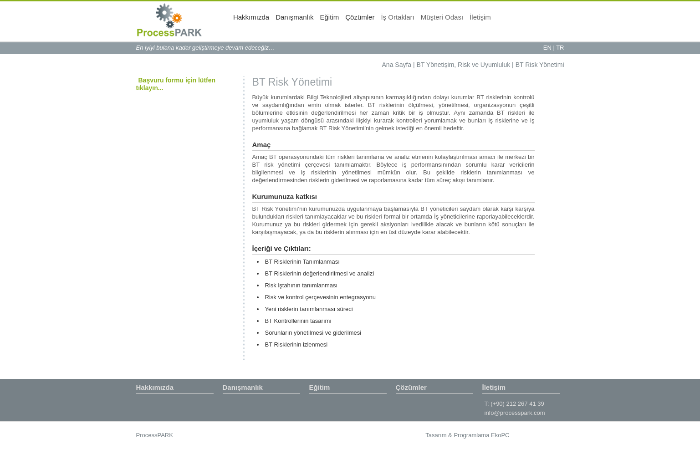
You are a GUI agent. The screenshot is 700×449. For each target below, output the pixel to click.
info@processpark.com (515, 412)
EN (547, 47)
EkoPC (500, 435)
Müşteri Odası (515, 21)
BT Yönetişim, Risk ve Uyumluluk (464, 64)
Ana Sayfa (397, 64)
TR (560, 47)
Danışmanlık (368, 21)
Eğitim (402, 21)
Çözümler (433, 21)
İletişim (553, 21)
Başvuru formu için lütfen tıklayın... (176, 84)
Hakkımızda (324, 21)
